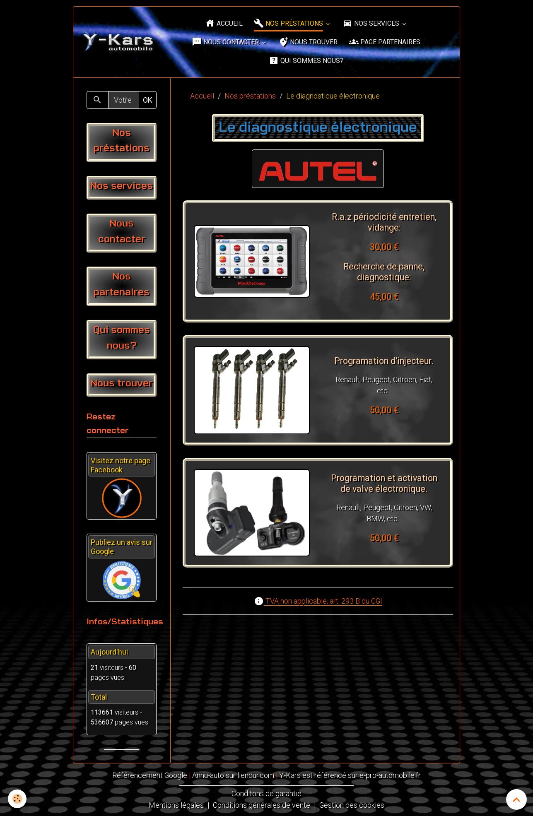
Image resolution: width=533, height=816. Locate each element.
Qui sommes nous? (306, 60)
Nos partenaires (122, 284)
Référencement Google (150, 775)
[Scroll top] (516, 799)
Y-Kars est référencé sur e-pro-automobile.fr (350, 775)
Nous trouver (308, 42)
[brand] (119, 42)
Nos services (371, 23)
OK (147, 100)
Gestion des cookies (352, 804)
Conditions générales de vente (261, 804)
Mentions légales (176, 804)
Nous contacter (226, 42)
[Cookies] (17, 799)
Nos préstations (289, 23)
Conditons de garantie (266, 793)
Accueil (224, 23)
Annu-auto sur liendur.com (234, 775)
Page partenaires (384, 42)
